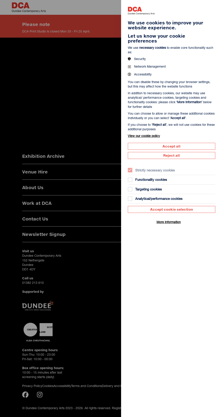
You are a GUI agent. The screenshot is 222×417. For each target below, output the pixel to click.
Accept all (172, 146)
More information (169, 222)
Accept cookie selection (171, 209)
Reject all (171, 155)
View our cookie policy (144, 136)
